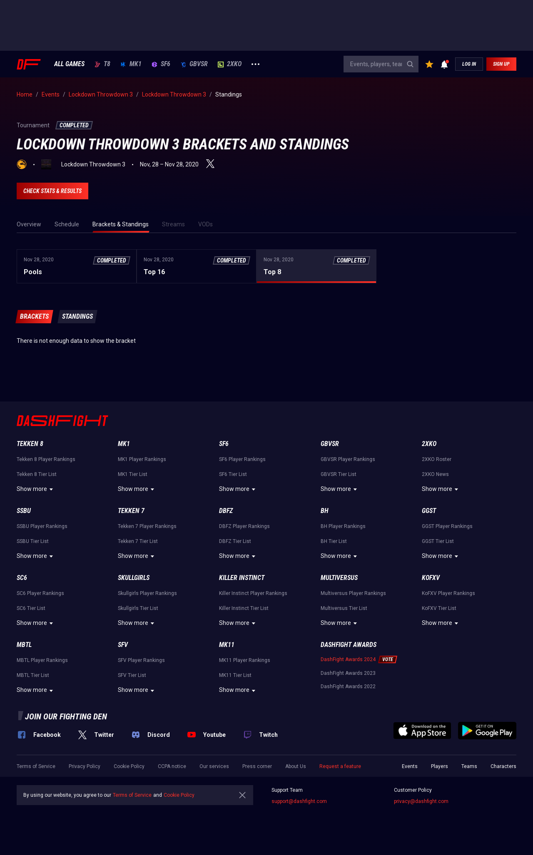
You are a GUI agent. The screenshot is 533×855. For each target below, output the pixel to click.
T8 (102, 64)
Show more (36, 489)
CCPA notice (172, 766)
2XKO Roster (436, 459)
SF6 (161, 64)
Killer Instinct (241, 578)
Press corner (257, 766)
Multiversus (339, 578)
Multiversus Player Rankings (353, 593)
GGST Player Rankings (447, 526)
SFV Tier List (132, 675)
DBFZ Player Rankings (244, 526)
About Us (295, 766)
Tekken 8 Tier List (37, 474)
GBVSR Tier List (338, 474)
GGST (429, 511)
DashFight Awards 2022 (348, 686)
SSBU (24, 511)
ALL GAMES (69, 64)
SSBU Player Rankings (42, 526)
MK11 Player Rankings (244, 660)
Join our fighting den (66, 716)
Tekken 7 (131, 511)
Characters (503, 766)
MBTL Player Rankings (42, 660)
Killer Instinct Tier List (244, 608)
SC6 (22, 578)
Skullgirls (133, 578)
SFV (123, 645)
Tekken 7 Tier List (138, 541)
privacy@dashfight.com (421, 801)
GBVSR (194, 64)
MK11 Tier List (235, 675)
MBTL (24, 645)
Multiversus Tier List (344, 608)
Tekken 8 (30, 444)
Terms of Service (36, 766)
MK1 (131, 64)
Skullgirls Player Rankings (147, 593)
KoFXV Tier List (439, 608)
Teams (469, 766)
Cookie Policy (129, 766)
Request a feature (340, 766)
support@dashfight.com (299, 801)
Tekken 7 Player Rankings (147, 526)
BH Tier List (334, 541)
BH (325, 511)
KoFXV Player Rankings (448, 593)
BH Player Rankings (343, 526)
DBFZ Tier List (235, 541)
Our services (214, 766)
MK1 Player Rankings (142, 459)
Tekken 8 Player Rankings (46, 459)
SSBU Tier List (33, 541)
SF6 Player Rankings (242, 459)
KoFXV (431, 578)
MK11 (226, 645)
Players (439, 766)
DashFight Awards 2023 (348, 673)
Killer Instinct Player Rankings (253, 593)
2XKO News (435, 474)
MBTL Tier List (33, 675)
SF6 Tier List (233, 474)
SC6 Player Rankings (40, 593)
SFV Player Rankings (141, 660)
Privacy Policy (84, 766)
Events (410, 766)
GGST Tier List (438, 541)
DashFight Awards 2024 (348, 659)
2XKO (230, 64)
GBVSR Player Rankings (348, 459)
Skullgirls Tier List (138, 608)
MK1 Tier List (132, 474)
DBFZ (226, 511)
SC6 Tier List (31, 608)
